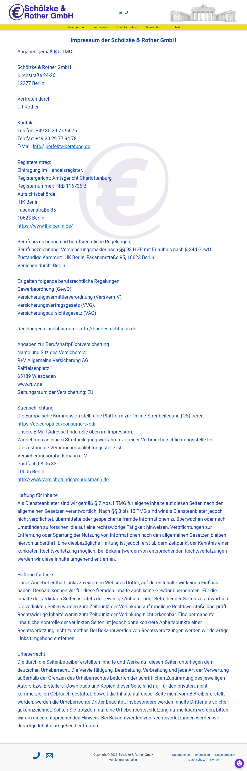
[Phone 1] (126, 12)
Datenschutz (151, 27)
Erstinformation (126, 27)
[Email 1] (120, 12)
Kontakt (172, 27)
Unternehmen (79, 27)
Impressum (102, 27)
